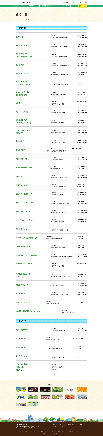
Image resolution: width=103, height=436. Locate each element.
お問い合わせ (84, 2)
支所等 (19, 19)
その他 (29, 19)
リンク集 (56, 424)
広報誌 (67, 6)
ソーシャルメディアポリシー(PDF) (71, 426)
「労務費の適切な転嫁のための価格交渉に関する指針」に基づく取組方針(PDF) (69, 427)
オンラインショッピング (58, 6)
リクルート (74, 6)
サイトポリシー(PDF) (58, 426)
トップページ (18, 8)
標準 (65, 2)
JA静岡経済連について (32, 6)
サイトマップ (61, 424)
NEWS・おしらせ (21, 6)
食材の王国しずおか (45, 6)
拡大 (68, 2)
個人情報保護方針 (76, 424)
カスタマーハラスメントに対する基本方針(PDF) (63, 429)
